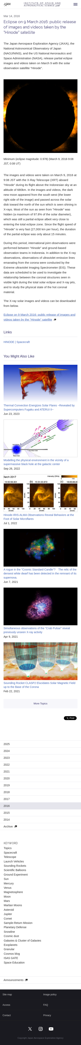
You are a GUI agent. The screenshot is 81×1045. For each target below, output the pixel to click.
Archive (8, 826)
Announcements (13, 980)
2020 (7, 778)
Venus (7, 887)
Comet (8, 918)
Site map (7, 994)
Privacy (47, 1015)
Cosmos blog (12, 953)
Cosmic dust (11, 936)
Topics (8, 848)
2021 (7, 771)
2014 (7, 819)
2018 (7, 792)
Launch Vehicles (14, 861)
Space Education (14, 962)
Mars (7, 900)
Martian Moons (13, 905)
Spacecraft (10, 852)
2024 (7, 750)
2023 (7, 757)
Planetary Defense (15, 927)
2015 (7, 812)
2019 (7, 785)
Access (6, 1005)
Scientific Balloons (15, 870)
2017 (7, 799)
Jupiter (8, 914)
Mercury (9, 883)
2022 (7, 764)
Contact (7, 1015)
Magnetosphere (13, 892)
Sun (6, 878)
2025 (7, 744)
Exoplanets (10, 944)
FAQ (45, 1005)
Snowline (9, 931)
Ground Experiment (16, 874)
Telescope (10, 856)
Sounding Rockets (15, 865)
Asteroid (9, 909)
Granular (9, 949)
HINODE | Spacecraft (17, 342)
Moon (7, 896)
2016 (7, 805)
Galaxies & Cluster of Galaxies (22, 940)
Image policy (50, 994)
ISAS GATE (11, 958)
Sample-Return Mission (18, 922)
